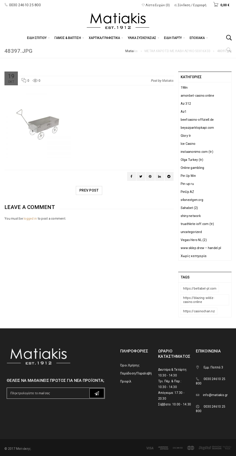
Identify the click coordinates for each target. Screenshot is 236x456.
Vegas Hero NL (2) (194, 240)
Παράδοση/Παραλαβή (136, 373)
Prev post (89, 190)
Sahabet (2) (189, 208)
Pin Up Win (188, 176)
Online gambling (192, 168)
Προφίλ (126, 381)
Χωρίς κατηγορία (194, 256)
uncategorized (191, 232)
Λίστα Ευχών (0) (156, 5)
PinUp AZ (187, 192)
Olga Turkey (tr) (192, 160)
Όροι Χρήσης (130, 365)
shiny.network (191, 216)
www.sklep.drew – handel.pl (201, 248)
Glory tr (186, 135)
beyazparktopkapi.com (197, 127)
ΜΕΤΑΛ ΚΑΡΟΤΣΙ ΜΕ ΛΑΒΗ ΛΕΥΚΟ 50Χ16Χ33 (177, 51)
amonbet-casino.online (197, 95)
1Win (184, 87)
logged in (30, 218)
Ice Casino (188, 143)
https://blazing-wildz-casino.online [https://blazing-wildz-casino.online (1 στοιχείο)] (199, 300)
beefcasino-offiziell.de (197, 119)
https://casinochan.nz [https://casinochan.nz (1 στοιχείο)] (199, 311)
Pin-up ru (187, 184)
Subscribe (97, 393)
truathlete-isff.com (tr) (197, 224)
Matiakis (131, 51)
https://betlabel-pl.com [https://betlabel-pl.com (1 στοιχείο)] (200, 288)
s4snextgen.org (192, 200)
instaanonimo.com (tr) (197, 151)
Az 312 (186, 103)
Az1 (184, 111)
